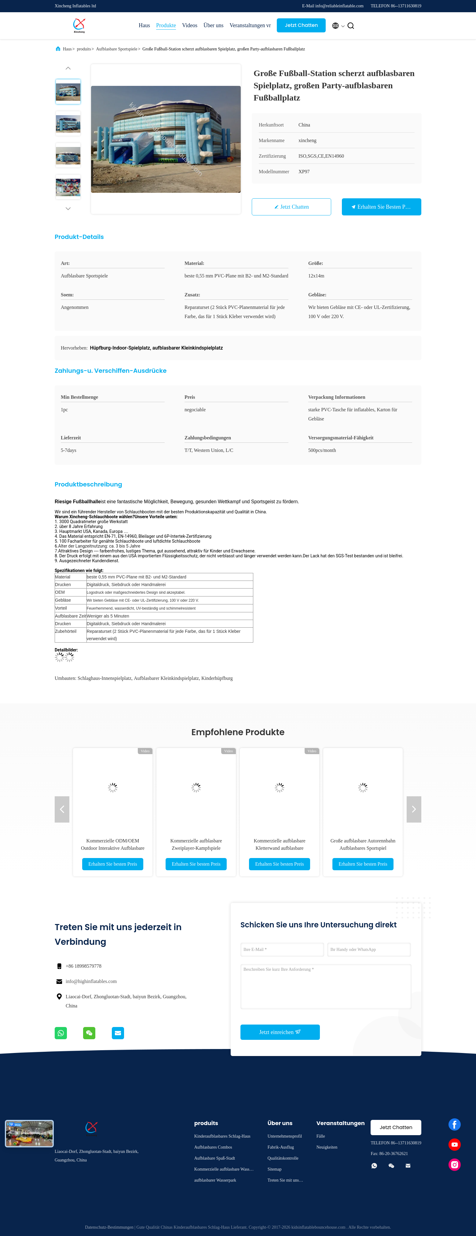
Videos (189, 25)
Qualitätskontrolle (283, 1158)
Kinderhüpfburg (217, 678)
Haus (144, 25)
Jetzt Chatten (301, 25)
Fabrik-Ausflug (281, 1147)
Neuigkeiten (327, 1147)
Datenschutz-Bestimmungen (109, 1227)
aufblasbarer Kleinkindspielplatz (166, 678)
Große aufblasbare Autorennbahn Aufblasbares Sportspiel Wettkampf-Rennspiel (363, 848)
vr (268, 25)
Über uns (213, 25)
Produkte (166, 25)
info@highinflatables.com (91, 981)
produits (84, 49)
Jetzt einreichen (280, 1032)
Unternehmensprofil (285, 1136)
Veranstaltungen (244, 25)
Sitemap (275, 1169)
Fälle (321, 1136)
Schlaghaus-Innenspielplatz (104, 678)
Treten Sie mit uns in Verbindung (285, 1181)
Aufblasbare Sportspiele (116, 49)
